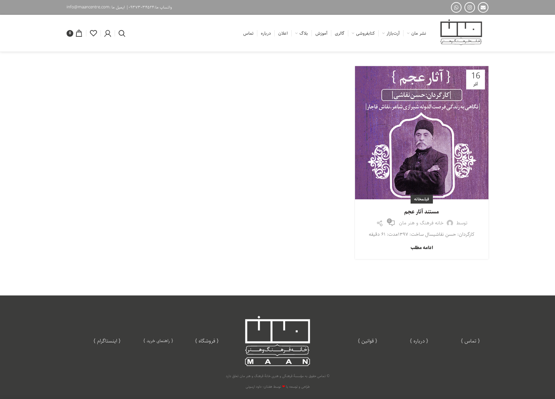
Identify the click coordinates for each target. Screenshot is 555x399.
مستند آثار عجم (421, 212)
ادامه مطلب (422, 248)
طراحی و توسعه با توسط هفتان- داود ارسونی (278, 386)
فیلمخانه (421, 199)
